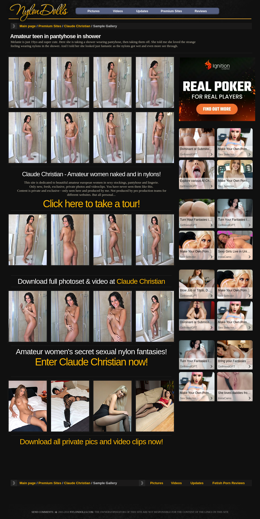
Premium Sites (171, 11)
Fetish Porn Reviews (229, 483)
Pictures (94, 11)
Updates (142, 11)
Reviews (201, 11)
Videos (118, 11)
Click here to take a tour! (91, 203)
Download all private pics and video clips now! (91, 441)
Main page (28, 26)
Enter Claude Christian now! (91, 361)
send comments (42, 512)
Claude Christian (77, 26)
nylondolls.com (81, 512)
